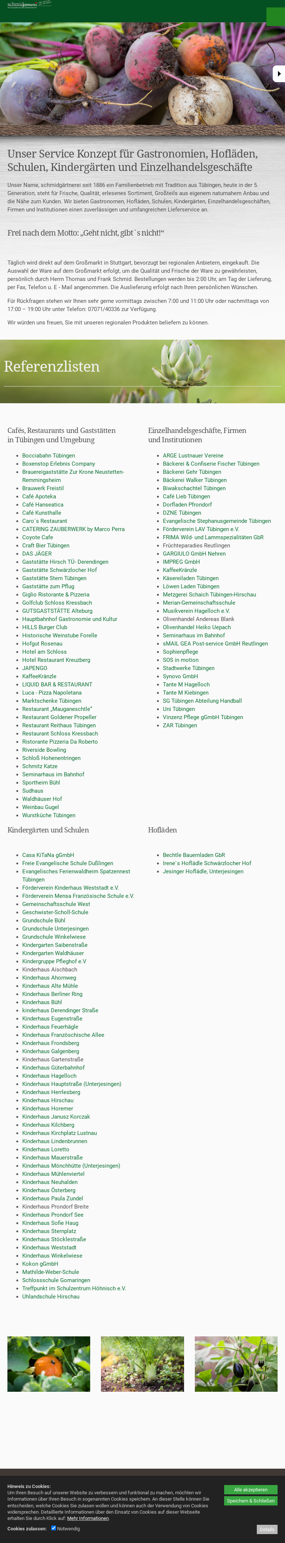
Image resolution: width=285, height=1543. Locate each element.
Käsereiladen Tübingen (191, 578)
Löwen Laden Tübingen (191, 586)
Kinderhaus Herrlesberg (51, 1092)
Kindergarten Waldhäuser (53, 953)
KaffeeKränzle (39, 676)
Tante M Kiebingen (186, 692)
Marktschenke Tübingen (51, 701)
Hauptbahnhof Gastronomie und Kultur (69, 619)
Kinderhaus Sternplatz (49, 1231)
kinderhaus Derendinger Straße (60, 1010)
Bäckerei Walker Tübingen (195, 480)
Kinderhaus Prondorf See (52, 1215)
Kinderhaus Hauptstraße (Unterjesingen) (71, 1084)
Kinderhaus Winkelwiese (52, 1255)
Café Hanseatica (42, 504)
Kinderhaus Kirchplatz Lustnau (59, 1133)
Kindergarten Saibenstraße (55, 945)
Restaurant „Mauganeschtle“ (57, 709)
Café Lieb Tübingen (186, 496)
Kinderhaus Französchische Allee (63, 1035)
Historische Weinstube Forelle (59, 635)
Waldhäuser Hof (42, 799)
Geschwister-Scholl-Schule (55, 912)
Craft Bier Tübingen (45, 545)
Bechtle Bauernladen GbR (194, 855)
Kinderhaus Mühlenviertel (53, 1174)
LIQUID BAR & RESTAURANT (57, 684)
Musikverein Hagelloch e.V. (196, 611)
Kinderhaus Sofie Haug (50, 1223)
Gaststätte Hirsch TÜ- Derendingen (65, 562)
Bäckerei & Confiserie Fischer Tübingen (211, 463)
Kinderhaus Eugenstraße (52, 1018)
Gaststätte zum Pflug (48, 586)
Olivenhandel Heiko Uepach (197, 627)
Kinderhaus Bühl (42, 1002)
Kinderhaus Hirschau (47, 1100)
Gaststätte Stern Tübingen (54, 578)
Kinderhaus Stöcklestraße (54, 1239)
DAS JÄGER (37, 553)
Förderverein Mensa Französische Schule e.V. (78, 896)
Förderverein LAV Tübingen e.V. (201, 529)
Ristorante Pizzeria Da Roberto (60, 741)
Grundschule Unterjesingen (55, 928)
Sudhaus (32, 790)
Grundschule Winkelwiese (54, 937)
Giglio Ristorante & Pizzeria (55, 594)
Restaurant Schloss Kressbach (60, 733)
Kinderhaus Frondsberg (50, 1043)
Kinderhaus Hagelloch (49, 1076)
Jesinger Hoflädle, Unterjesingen (203, 871)
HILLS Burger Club (44, 627)
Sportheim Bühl (41, 782)
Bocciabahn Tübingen (48, 455)
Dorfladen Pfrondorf (187, 504)
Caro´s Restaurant (44, 521)
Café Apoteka (39, 496)
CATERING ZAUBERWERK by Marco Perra (73, 529)
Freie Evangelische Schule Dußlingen (67, 863)
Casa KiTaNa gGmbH (48, 855)
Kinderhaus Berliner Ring (52, 994)
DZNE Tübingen (182, 513)
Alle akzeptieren (251, 1489)
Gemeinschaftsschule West (56, 904)
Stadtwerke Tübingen (188, 668)
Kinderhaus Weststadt (49, 1247)
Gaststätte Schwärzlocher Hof (59, 570)
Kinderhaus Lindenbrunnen (54, 1141)
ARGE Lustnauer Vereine (193, 455)
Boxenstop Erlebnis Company (58, 463)
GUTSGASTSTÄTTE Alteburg (57, 611)
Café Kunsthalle (41, 513)
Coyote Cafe (37, 537)
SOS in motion (181, 660)
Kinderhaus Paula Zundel (52, 1198)
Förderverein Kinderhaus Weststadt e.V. (70, 887)
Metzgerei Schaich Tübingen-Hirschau (209, 594)
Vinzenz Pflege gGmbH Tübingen (203, 717)
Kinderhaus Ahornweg (49, 977)
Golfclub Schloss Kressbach (57, 602)
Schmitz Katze (40, 766)
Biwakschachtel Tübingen (194, 488)
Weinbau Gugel (40, 807)
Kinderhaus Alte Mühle (50, 986)
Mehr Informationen (88, 1518)
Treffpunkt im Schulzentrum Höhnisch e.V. (74, 1288)
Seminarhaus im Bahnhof (53, 774)
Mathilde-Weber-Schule (50, 1272)
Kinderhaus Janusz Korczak (56, 1116)
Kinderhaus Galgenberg (50, 1051)
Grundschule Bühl (43, 920)
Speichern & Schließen (251, 1501)
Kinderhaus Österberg (48, 1190)
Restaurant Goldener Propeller (59, 717)
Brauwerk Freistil (43, 488)
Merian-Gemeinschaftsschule (199, 602)
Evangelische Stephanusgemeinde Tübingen (217, 521)
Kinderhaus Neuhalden (50, 1182)
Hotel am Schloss (44, 651)
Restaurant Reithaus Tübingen (59, 725)
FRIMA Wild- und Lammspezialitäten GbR (213, 537)
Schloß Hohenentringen (51, 758)
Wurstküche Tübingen (48, 815)
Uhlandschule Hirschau (50, 1296)
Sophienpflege (180, 651)
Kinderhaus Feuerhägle (50, 1026)
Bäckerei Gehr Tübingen (192, 472)
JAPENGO (34, 668)
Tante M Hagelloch (186, 684)
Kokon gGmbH (40, 1264)
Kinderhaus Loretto (45, 1149)
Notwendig (65, 1528)
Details (267, 1529)
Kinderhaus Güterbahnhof (53, 1067)
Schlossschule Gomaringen (56, 1280)
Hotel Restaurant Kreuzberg (56, 660)
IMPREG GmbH (181, 562)
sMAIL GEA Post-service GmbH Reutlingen (215, 643)
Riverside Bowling (44, 750)
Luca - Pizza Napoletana (52, 692)
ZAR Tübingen (180, 725)
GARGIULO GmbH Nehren (194, 553)
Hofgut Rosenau (42, 643)
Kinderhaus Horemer (47, 1108)
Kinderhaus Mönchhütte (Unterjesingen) (71, 1165)
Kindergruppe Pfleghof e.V (54, 961)
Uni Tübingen (179, 709)
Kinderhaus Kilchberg (48, 1125)
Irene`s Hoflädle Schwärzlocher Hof (207, 863)
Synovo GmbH (180, 676)
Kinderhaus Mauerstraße (52, 1157)
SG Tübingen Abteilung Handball (202, 701)
